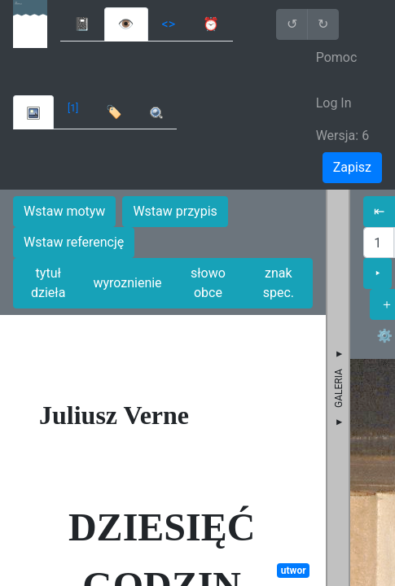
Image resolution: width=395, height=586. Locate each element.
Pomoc (337, 57)
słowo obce (208, 282)
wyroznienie (127, 283)
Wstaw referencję (74, 242)
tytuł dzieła (48, 282)
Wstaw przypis (175, 211)
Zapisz (352, 167)
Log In (334, 103)
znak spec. (278, 282)
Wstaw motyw (64, 211)
